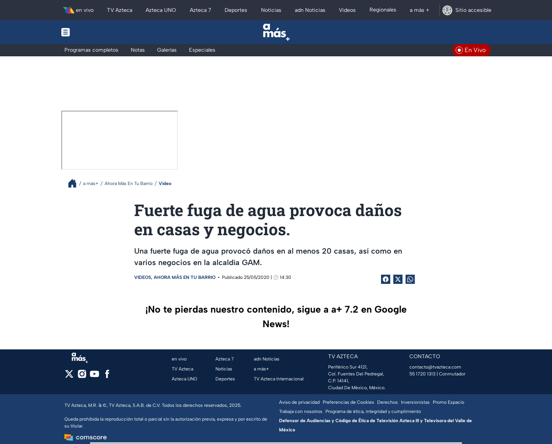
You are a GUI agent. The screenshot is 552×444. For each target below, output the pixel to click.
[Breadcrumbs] (75, 183)
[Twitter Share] (397, 279)
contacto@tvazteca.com (435, 367)
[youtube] (94, 376)
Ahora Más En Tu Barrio (184, 277)
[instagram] (82, 376)
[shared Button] (410, 279)
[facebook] (107, 376)
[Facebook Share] (385, 279)
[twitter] (69, 376)
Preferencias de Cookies (348, 402)
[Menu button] (92, 32)
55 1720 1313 (422, 374)
